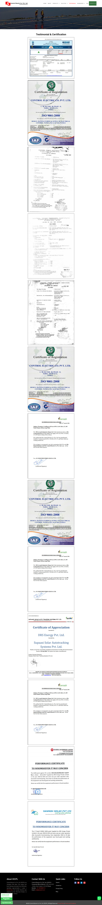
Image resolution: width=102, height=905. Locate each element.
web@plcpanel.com (40, 890)
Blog (57, 891)
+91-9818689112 (40, 888)
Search (57, 882)
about (49, 3)
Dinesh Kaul (10, 890)
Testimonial (72, 3)
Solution (64, 3)
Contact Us (92, 3)
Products (55, 3)
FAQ (87, 3)
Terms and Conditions (70, 903)
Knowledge (81, 3)
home (44, 3)
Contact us (58, 885)
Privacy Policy (59, 888)
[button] (7, 902)
